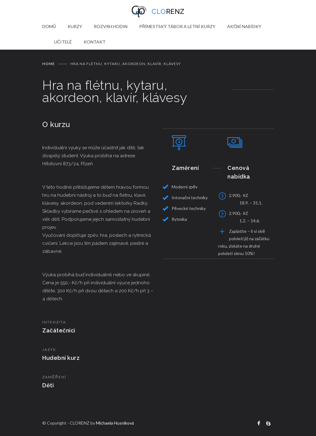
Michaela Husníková (115, 423)
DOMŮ (49, 26)
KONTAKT (95, 41)
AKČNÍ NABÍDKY (244, 26)
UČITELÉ (63, 41)
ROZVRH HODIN (110, 26)
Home (48, 63)
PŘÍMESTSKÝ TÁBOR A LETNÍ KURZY (177, 26)
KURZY (75, 26)
